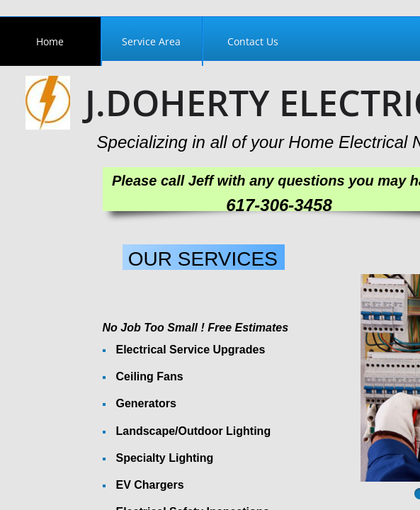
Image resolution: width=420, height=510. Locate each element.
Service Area (151, 41)
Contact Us (252, 41)
